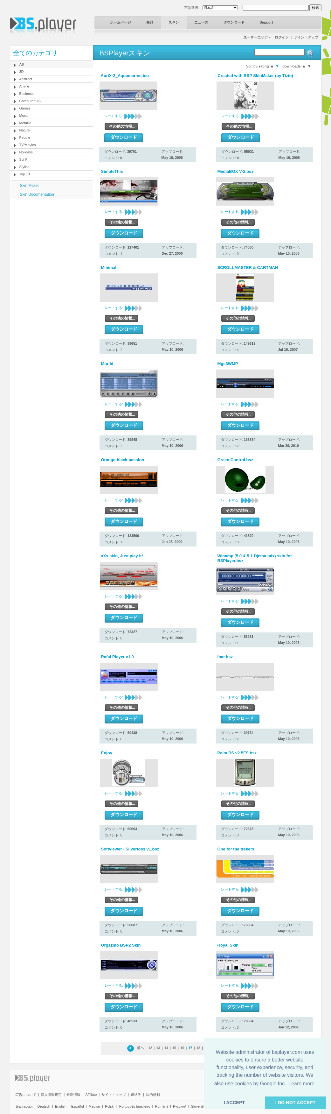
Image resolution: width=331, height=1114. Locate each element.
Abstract (25, 79)
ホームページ (120, 22)
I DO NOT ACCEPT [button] (295, 1102)
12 (150, 1048)
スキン (174, 22)
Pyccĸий (179, 1106)
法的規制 (153, 1094)
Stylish (24, 167)
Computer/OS (30, 101)
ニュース (201, 22)
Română (161, 1106)
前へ (140, 1048)
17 (190, 1048)
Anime (24, 86)
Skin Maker (29, 185)
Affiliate (91, 1094)
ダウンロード (234, 22)
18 (198, 1048)
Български (24, 1106)
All (21, 64)
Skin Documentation (37, 194)
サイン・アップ (306, 37)
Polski (109, 1106)
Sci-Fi (23, 159)
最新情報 (73, 1094)
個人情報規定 (51, 1094)
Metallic (25, 123)
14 (166, 1048)
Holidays (26, 152)
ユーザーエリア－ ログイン (266, 37)
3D (21, 72)
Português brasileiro (134, 1106)
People (24, 137)
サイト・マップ (113, 1094)
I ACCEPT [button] (234, 1102)
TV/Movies (27, 145)
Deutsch (43, 1106)
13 (158, 1048)
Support (266, 22)
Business (26, 93)
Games (25, 108)
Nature (24, 130)
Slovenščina (200, 1106)
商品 (149, 22)
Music (24, 115)
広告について (25, 1094)
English (60, 1106)
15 (174, 1048)
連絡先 (136, 1094)
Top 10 (24, 174)
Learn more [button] (301, 1083)
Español (77, 1106)
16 (182, 1048)
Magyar (94, 1106)
